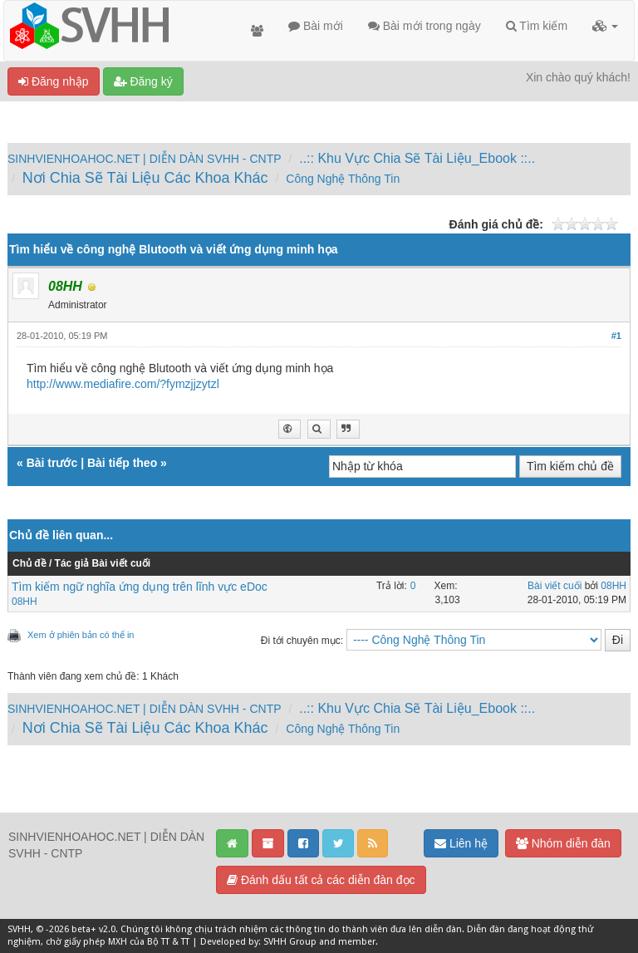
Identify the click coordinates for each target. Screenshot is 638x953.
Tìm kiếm (536, 25)
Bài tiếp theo (122, 462)
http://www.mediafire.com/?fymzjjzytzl (123, 384)
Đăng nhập (53, 81)
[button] (605, 26)
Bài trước (52, 462)
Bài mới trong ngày (424, 25)
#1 (616, 336)
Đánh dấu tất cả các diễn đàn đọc (321, 880)
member (356, 941)
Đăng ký (143, 81)
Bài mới (315, 25)
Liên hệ (461, 843)
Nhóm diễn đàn (563, 843)
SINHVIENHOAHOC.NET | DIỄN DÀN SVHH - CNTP (144, 158)
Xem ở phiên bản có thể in (80, 635)
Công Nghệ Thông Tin (343, 178)
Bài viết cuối (555, 586)
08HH (24, 601)
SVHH (19, 929)
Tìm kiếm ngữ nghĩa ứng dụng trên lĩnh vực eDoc (139, 586)
